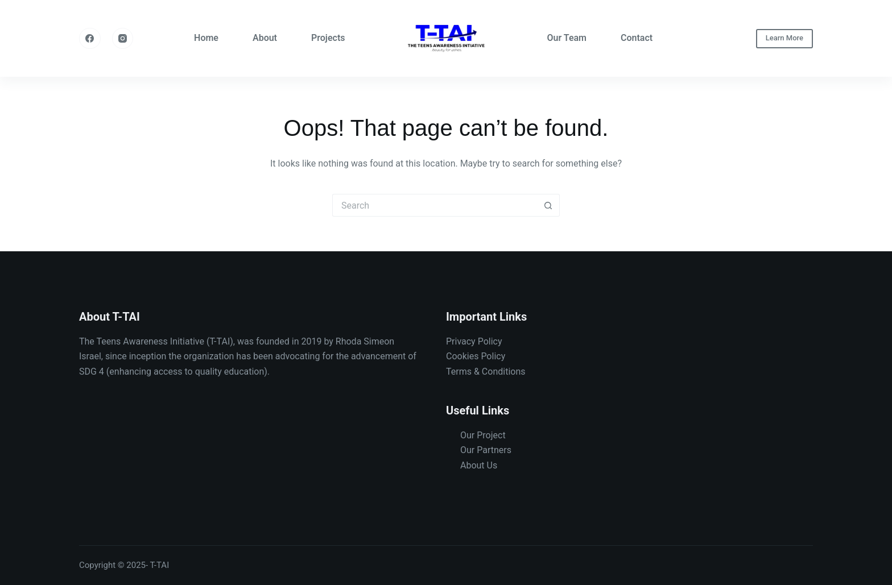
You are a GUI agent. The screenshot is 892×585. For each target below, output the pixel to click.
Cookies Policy (475, 356)
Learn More (784, 38)
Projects (328, 37)
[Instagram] (123, 38)
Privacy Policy (474, 341)
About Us (478, 465)
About (265, 37)
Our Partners (485, 450)
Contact (637, 37)
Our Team (567, 37)
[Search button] (548, 205)
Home (206, 37)
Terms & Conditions (486, 371)
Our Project (483, 435)
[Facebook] (90, 38)
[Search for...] (434, 205)
